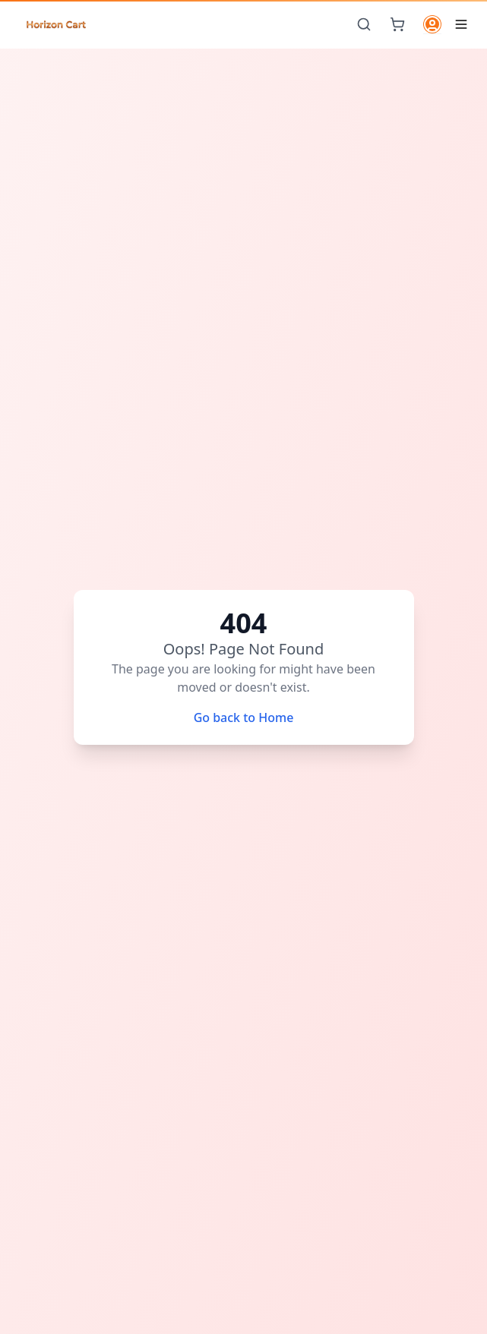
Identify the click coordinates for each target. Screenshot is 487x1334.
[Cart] (397, 24)
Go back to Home (244, 717)
